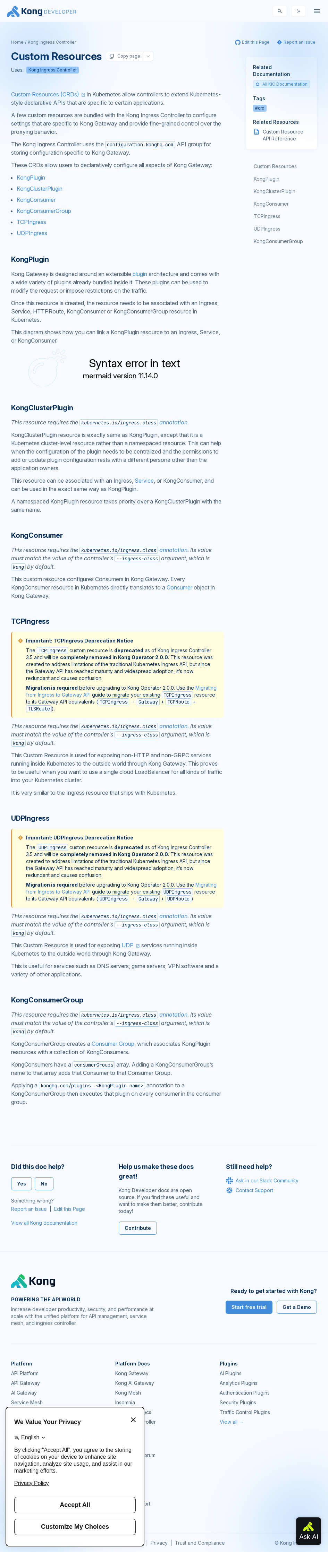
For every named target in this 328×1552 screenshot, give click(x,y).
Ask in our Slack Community (262, 1180)
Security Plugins (238, 1402)
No (44, 1184)
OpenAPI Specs (133, 1412)
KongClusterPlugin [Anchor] (42, 408)
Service (144, 480)
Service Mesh (27, 1402)
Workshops (128, 1494)
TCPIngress (31, 221)
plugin (140, 273)
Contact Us (127, 1513)
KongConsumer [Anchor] (37, 535)
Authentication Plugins (245, 1393)
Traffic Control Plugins (245, 1412)
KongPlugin (31, 177)
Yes (21, 1184)
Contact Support (249, 1190)
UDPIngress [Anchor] (30, 818)
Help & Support (132, 1504)
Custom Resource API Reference (283, 135)
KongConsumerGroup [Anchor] (47, 1000)
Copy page (124, 56)
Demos (123, 1474)
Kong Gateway (132, 1373)
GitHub (123, 1465)
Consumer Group (113, 1043)
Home (17, 42)
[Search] (279, 11)
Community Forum (135, 1455)
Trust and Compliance (200, 1543)
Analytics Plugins (239, 1383)
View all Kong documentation (44, 1223)
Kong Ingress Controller (52, 42)
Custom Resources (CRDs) (45, 94)
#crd (259, 108)
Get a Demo (297, 1307)
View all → (232, 1422)
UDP (127, 945)
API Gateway (25, 1383)
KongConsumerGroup (44, 210)
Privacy (159, 1543)
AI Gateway (24, 1393)
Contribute (138, 1228)
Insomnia (125, 1402)
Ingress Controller (135, 1422)
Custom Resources (275, 166)
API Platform (25, 1373)
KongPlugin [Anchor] (30, 259)
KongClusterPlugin (39, 188)
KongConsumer (36, 199)
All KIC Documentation (281, 84)
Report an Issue (29, 1209)
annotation (133, 422)
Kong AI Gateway (134, 1383)
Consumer (179, 587)
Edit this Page (69, 1209)
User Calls (126, 1484)
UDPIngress (32, 233)
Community (127, 1445)
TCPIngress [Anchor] (30, 621)
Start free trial (249, 1307)
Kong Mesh (128, 1393)
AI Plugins (231, 1373)
